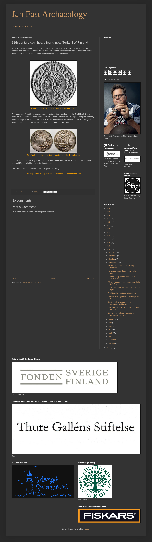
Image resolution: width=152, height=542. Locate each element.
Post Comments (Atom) (31, 282)
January (112, 343)
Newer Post (16, 278)
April (111, 333)
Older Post (90, 278)
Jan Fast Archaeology (49, 14)
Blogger (86, 529)
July (110, 323)
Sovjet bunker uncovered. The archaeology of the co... (120, 303)
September (113, 263)
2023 (109, 219)
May (110, 330)
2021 (109, 225)
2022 (109, 222)
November (113, 256)
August (112, 319)
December (113, 252)
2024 (109, 215)
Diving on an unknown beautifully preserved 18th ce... (121, 314)
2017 (109, 239)
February (112, 340)
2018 (109, 236)
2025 (109, 212)
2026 (109, 208)
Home (53, 278)
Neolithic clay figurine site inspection (122, 293)
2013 (109, 348)
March (111, 336)
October (112, 259)
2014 (109, 249)
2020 (109, 229)
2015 (109, 246)
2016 (109, 243)
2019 (109, 232)
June (111, 326)
